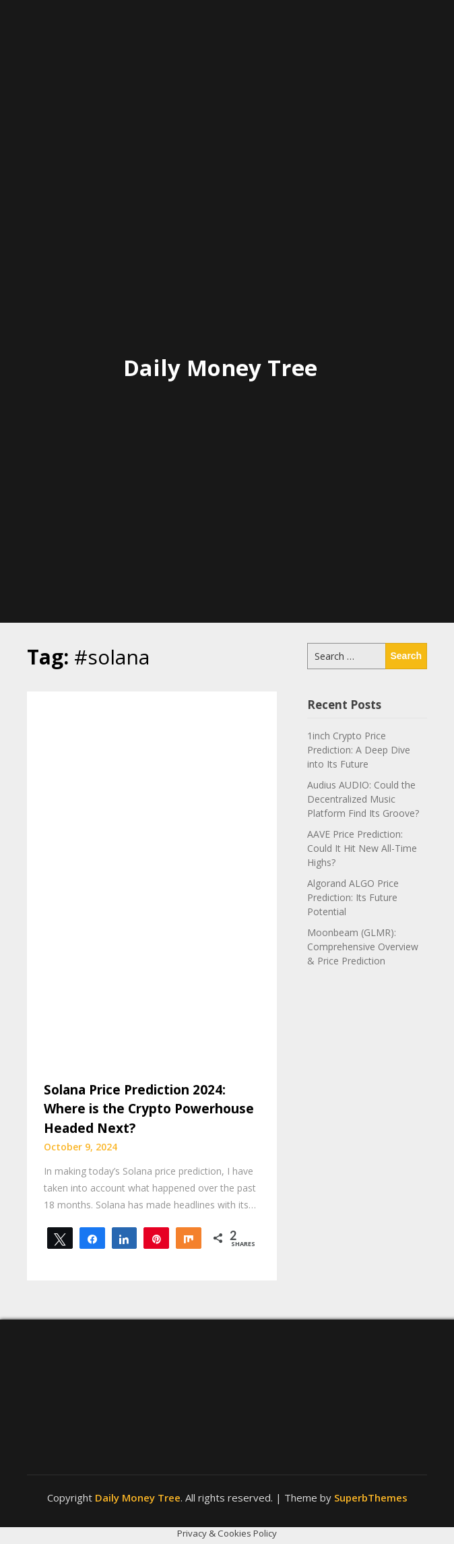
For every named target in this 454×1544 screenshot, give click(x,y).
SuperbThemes (371, 1497)
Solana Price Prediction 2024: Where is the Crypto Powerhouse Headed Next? (149, 1109)
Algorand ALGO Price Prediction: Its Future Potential (353, 897)
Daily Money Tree (220, 367)
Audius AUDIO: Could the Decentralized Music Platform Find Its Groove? (363, 799)
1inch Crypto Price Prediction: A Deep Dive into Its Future (358, 749)
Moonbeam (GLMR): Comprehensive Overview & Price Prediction (362, 946)
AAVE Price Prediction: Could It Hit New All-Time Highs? (362, 848)
